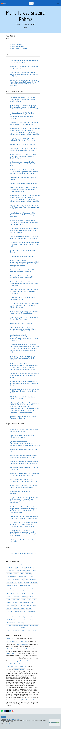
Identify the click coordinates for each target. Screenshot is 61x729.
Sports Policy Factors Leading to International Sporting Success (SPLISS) (23, 626)
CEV (3, 717)
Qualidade (24, 619)
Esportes (34, 593)
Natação (9, 608)
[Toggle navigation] (58, 3)
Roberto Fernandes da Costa (29, 699)
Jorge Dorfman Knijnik (19, 669)
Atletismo (35, 570)
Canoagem (28, 573)
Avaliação (9, 573)
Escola (22, 591)
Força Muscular (15, 599)
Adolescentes (23, 565)
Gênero (9, 602)
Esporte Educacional (31, 591)
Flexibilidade (31, 596)
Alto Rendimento (11, 567)
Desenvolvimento (23, 588)
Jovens (32, 602)
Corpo (26, 579)
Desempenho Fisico (25, 585)
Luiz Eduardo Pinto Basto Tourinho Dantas (17, 666)
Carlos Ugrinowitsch (18, 661)
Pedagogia (28, 608)
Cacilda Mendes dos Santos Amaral (15, 648)
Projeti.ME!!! (7, 723)
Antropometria (20, 567)
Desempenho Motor (11, 588)
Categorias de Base (11, 576)
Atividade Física (11, 570)
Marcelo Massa (10, 638)
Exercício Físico (16, 596)
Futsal (28, 599)
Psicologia (17, 619)
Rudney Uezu (24, 641)
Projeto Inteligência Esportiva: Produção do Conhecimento (21, 617)
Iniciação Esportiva (24, 602)
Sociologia (20, 622)
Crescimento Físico (11, 582)
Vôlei (28, 630)
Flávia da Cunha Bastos (12, 641)
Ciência (31, 576)
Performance (10, 611)
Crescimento (33, 579)
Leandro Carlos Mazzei (22, 644)
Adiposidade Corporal (12, 565)
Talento (8, 630)
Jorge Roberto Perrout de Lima (14, 663)
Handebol (15, 602)
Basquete (16, 573)
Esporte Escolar (11, 593)
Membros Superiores (26, 605)
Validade (23, 630)
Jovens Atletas (10, 605)
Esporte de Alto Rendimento (23, 593)
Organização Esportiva (18, 608)
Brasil (22, 573)
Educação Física (33, 588)
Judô (17, 605)
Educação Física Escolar (13, 591)
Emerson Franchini (30, 648)
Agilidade (30, 565)
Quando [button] (16, 44)
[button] (2, 711)
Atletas (28, 570)
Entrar (31, 3)
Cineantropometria (23, 576)
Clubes (8, 579)
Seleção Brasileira (11, 622)
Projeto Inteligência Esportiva (14, 614)
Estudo (8, 596)
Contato (25, 27)
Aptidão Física (29, 567)
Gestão (34, 599)
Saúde (30, 619)
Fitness (24, 596)
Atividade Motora (21, 570)
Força (8, 599)
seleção (34, 630)
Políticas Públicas (31, 611)
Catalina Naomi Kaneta (12, 658)
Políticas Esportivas (20, 611)
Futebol (23, 599)
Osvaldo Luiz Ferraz (29, 661)
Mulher (34, 605)
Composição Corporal (18, 579)
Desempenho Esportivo (12, 585)
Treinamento (16, 630)
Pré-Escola (9, 619)
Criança (20, 582)
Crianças (26, 582)
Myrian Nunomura (11, 653)
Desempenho (34, 582)
